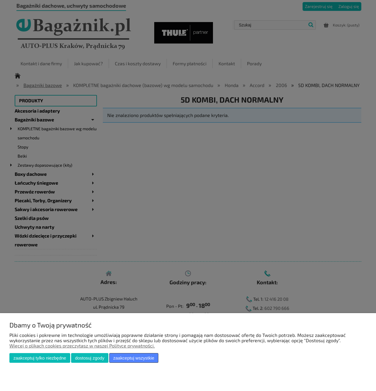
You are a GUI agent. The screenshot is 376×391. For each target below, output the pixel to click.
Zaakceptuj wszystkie (133, 357)
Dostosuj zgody (89, 357)
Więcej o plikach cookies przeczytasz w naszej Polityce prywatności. (82, 345)
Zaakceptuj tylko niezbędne (40, 357)
